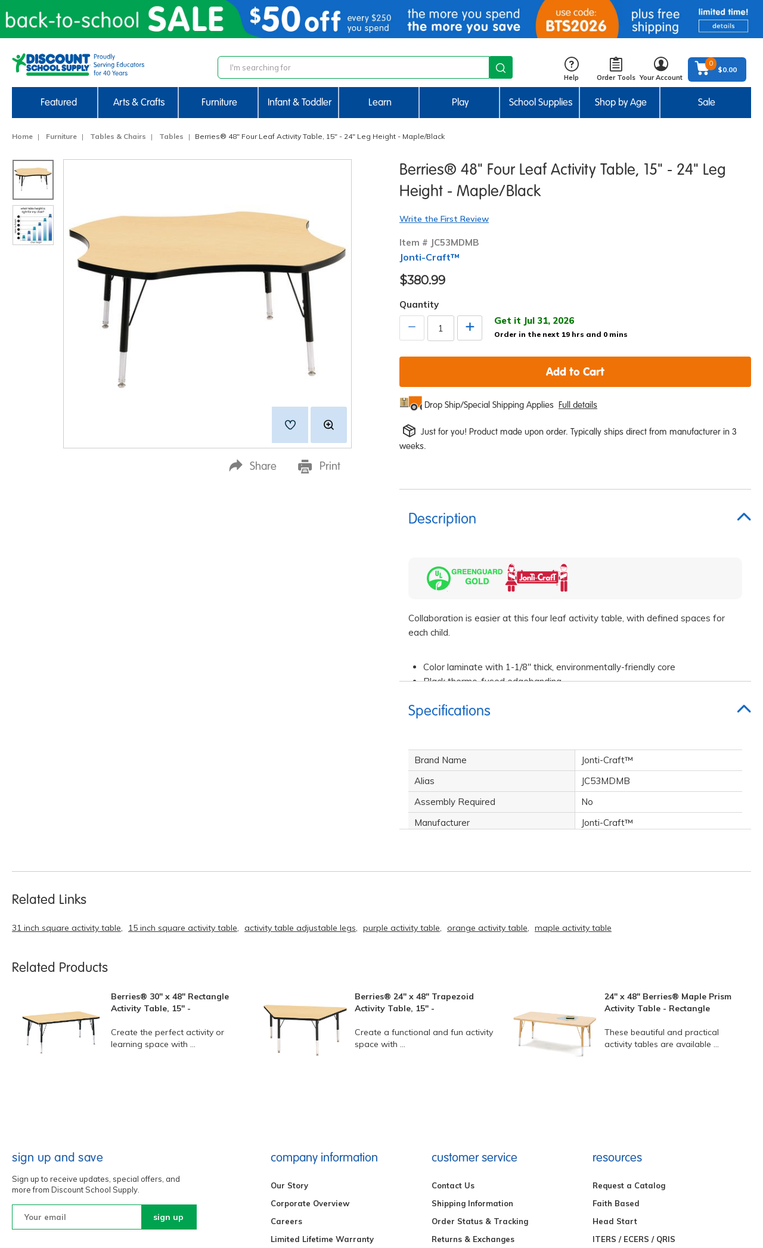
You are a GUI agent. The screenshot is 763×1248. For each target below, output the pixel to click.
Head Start (615, 1000)
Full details (578, 405)
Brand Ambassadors (633, 1071)
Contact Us (453, 964)
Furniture (61, 136)
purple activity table (401, 707)
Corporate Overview (310, 982)
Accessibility (295, 1125)
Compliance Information (317, 1089)
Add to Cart (575, 371)
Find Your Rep (458, 1125)
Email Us (146, 1095)
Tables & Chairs (118, 136)
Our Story (289, 964)
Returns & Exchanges (473, 1018)
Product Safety (300, 1161)
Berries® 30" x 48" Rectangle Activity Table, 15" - (170, 781)
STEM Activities (623, 1089)
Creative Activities (629, 1107)
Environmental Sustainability (327, 1179)
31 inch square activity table (66, 707)
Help (571, 69)
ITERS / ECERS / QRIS (634, 1018)
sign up (168, 995)
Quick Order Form (627, 1035)
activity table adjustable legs (300, 707)
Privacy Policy (298, 1035)
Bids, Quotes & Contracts (480, 1107)
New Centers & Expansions (645, 1125)
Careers (286, 1000)
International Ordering (476, 1053)
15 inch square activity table (182, 707)
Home (22, 136)
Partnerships (296, 1107)
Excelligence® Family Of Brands (333, 1143)
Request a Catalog (629, 964)
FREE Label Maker (627, 1143)
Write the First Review (444, 218)
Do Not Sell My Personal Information (342, 1053)
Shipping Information (472, 982)
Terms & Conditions (309, 1071)
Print (319, 466)
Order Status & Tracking (480, 1000)
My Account (454, 1089)
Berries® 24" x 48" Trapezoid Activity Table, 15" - (414, 781)
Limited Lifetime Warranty (322, 1018)
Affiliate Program (626, 1053)
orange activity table (487, 707)
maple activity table (573, 707)
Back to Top (729, 1205)
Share (253, 466)
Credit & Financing (468, 1071)
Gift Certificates (463, 1035)
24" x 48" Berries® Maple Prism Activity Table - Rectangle (667, 781)
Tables (171, 136)
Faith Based (616, 982)
